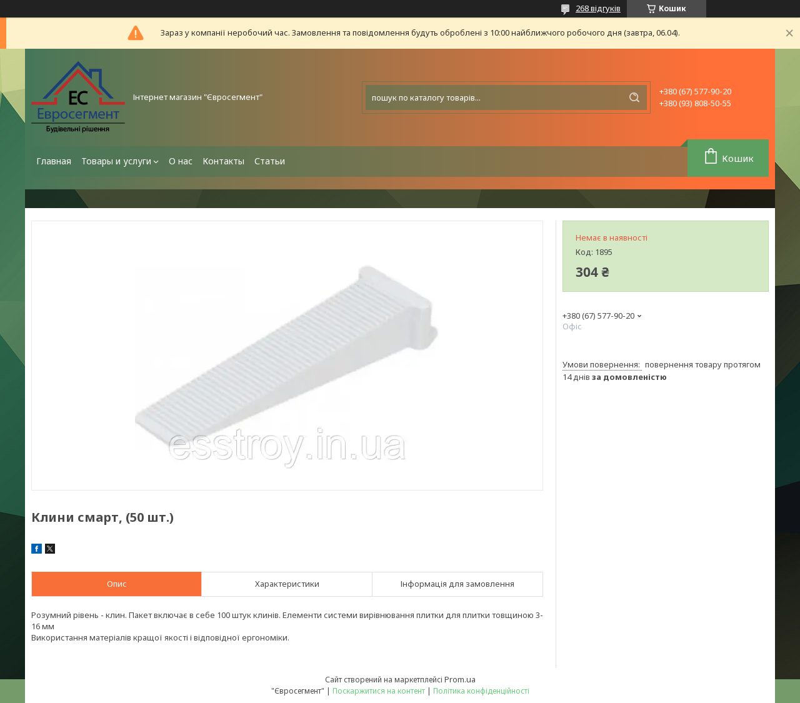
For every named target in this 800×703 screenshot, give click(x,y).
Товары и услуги (116, 161)
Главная (53, 161)
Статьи (269, 161)
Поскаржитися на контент (378, 691)
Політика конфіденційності (481, 691)
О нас (180, 161)
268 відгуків (598, 8)
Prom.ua (460, 679)
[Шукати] (634, 97)
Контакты (223, 161)
